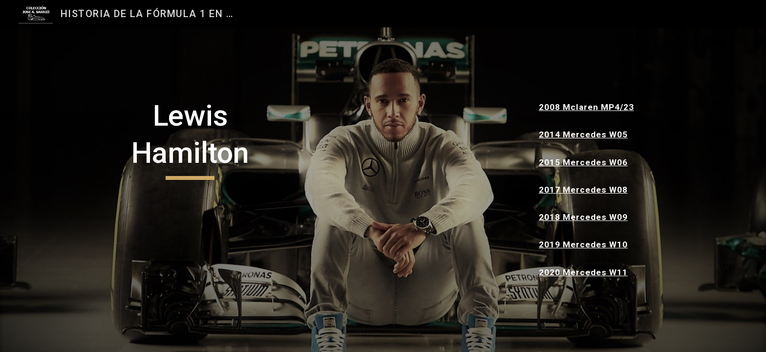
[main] (190, 138)
